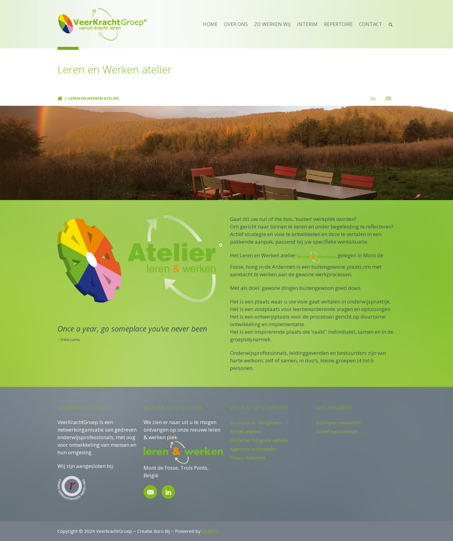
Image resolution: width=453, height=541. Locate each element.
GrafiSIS (210, 531)
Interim (307, 24)
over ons (236, 24)
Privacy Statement (248, 458)
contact (370, 24)
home (210, 24)
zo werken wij (272, 24)
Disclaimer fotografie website (259, 440)
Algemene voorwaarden (253, 449)
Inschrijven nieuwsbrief (338, 423)
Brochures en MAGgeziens (256, 423)
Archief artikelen (245, 431)
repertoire (338, 24)
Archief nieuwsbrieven (337, 431)
